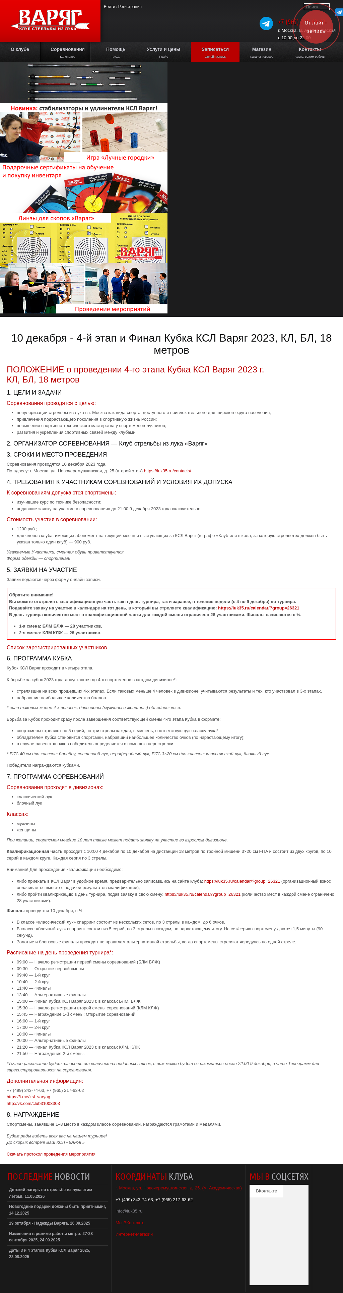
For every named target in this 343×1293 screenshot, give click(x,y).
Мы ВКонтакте (130, 1222)
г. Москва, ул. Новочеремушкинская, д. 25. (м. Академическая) (179, 1187)
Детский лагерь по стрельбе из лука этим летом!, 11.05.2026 (50, 1193)
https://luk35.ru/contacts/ (167, 470)
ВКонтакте (266, 1190)
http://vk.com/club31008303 (33, 1103)
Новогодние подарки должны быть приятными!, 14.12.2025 (57, 1210)
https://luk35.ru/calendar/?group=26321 (258, 607)
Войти (109, 6)
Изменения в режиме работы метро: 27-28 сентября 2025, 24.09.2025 (51, 1237)
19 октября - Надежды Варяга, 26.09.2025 (49, 1223)
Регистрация (130, 6)
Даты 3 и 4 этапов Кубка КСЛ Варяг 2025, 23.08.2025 (49, 1253)
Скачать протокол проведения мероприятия (51, 1154)
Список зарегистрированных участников (57, 647)
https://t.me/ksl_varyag (28, 1096)
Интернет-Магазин (134, 1234)
